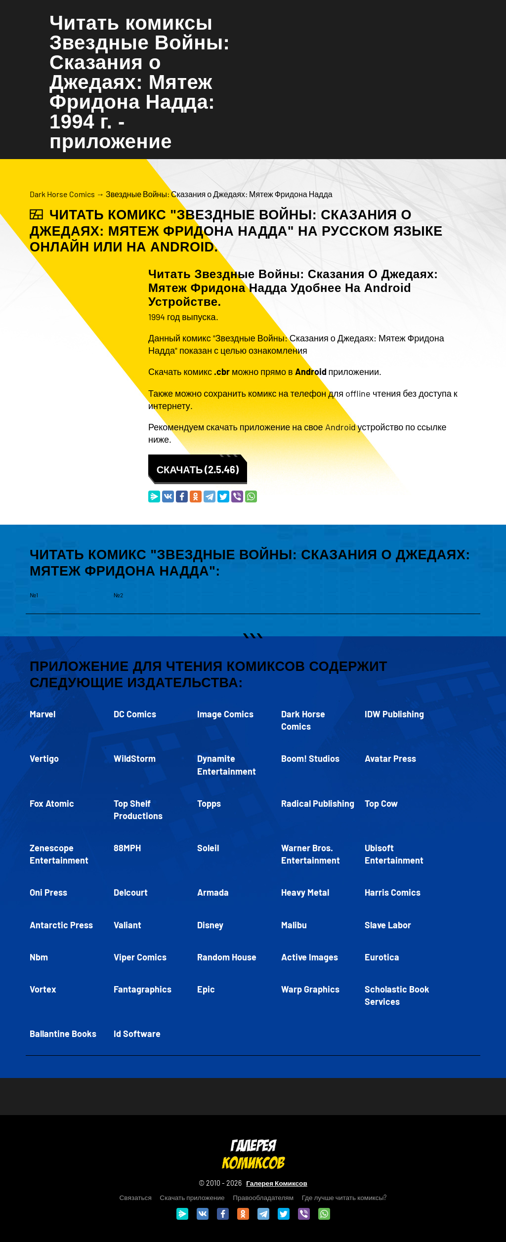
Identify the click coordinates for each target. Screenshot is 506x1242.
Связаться (136, 1197)
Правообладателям (263, 1197)
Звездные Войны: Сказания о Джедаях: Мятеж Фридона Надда (219, 194)
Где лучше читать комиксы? (344, 1197)
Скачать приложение (192, 1197)
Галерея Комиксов (276, 1183)
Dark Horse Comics (62, 194)
